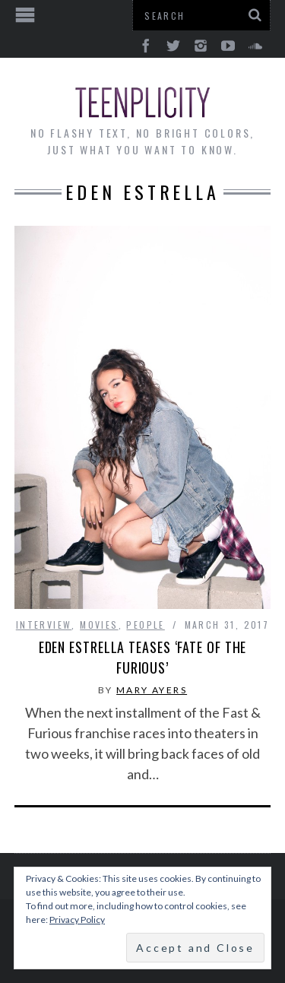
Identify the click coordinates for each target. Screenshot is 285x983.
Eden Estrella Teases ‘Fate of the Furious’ (143, 657)
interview (44, 624)
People (145, 624)
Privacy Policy (77, 919)
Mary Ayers (151, 690)
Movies (99, 624)
